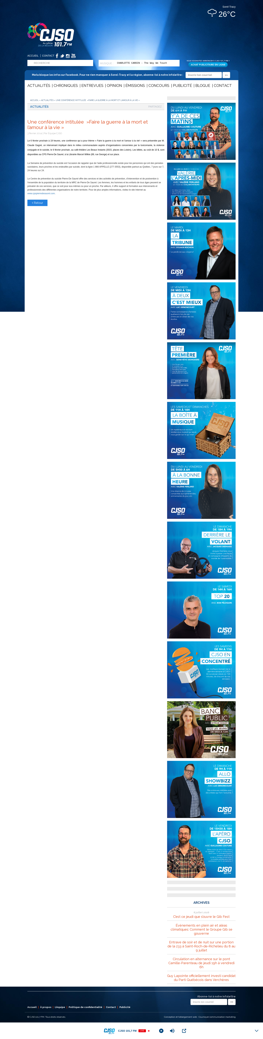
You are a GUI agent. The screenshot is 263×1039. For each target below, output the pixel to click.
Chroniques (66, 85)
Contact (48, 55)
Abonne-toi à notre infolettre (216, 996)
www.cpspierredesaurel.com (41, 193)
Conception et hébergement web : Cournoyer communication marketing (200, 1017)
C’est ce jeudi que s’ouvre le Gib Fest (201, 917)
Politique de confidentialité (85, 1007)
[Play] (161, 1031)
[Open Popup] (184, 1031)
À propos (45, 1007)
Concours (158, 85)
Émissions (135, 85)
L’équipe (60, 1007)
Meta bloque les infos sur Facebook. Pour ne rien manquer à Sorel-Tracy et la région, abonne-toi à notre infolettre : (131, 74)
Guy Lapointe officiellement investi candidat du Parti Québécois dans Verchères (201, 978)
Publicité (182, 85)
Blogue (202, 85)
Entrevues (92, 85)
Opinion (114, 85)
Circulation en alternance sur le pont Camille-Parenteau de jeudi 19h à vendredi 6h (201, 963)
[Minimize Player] (256, 1031)
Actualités (38, 85)
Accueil (33, 55)
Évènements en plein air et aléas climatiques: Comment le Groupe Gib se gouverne (201, 929)
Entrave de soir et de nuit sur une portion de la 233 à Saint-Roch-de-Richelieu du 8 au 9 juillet (201, 946)
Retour (37, 203)
